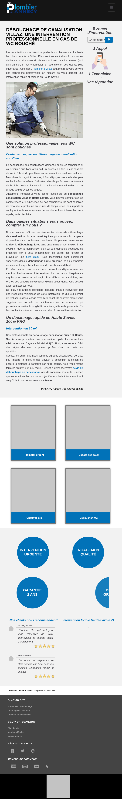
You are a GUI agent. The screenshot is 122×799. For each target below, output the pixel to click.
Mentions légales (16, 732)
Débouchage (26, 706)
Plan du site (13, 728)
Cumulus (12, 714)
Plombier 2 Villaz (42, 68)
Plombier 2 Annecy (17, 690)
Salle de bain (24, 714)
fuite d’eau (32, 257)
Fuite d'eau (13, 706)
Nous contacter (15, 736)
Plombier (26, 710)
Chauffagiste (14, 710)
